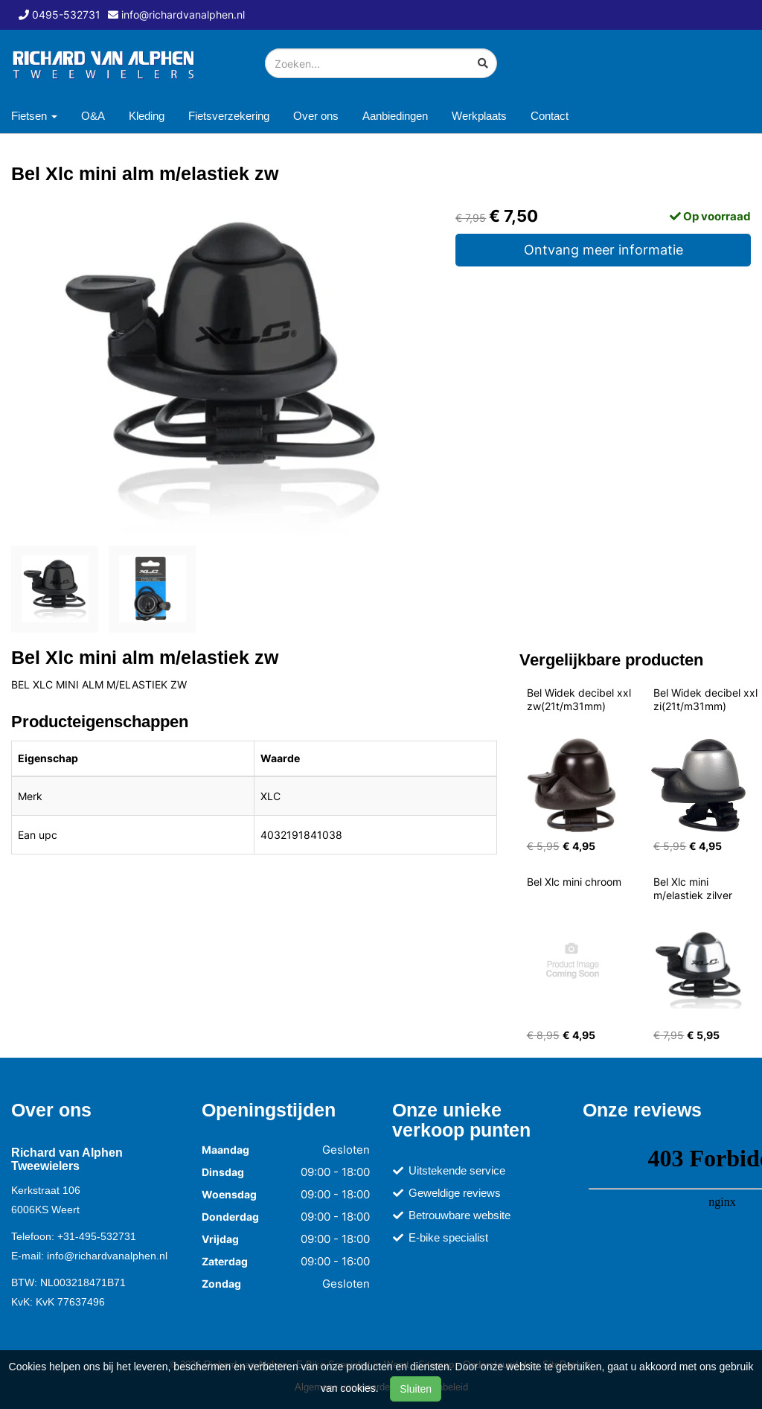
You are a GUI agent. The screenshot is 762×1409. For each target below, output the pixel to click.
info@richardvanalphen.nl (107, 1256)
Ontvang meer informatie (603, 250)
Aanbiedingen (395, 115)
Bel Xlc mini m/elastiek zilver (692, 888)
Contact (550, 115)
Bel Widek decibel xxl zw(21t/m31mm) (580, 699)
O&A (93, 115)
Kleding (146, 115)
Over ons (316, 115)
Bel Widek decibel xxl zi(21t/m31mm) (707, 699)
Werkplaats (479, 115)
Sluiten (416, 1389)
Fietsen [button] (34, 115)
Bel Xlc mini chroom (574, 881)
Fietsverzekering (228, 115)
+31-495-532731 (96, 1236)
